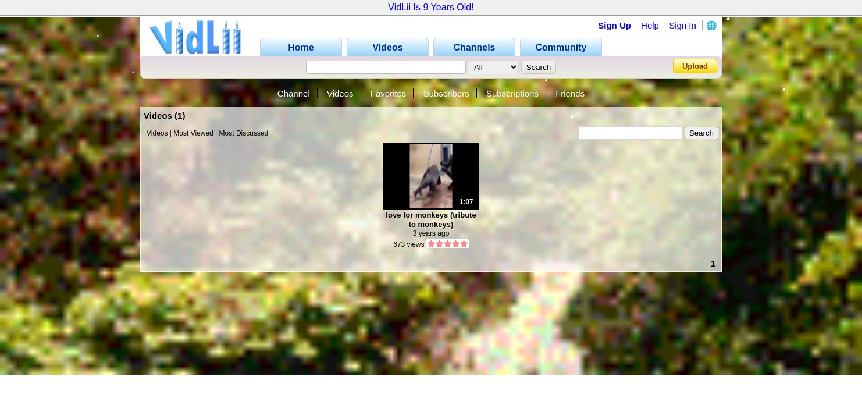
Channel (293, 93)
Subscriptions (512, 93)
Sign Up (614, 25)
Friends (570, 93)
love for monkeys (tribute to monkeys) (431, 220)
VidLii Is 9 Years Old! (430, 7)
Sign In (682, 25)
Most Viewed (193, 133)
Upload (695, 66)
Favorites (389, 93)
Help (650, 25)
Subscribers (446, 93)
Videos (340, 93)
